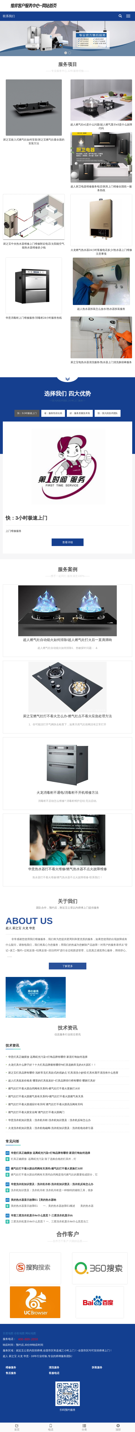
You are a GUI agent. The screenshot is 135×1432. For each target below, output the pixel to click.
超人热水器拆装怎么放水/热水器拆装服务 (101, 308)
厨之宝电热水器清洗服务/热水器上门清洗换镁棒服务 (101, 362)
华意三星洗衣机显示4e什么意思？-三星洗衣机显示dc (42, 1215)
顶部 (118, 1427)
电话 (51, 1427)
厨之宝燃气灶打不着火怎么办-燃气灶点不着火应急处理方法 (67, 716)
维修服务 (11, 1367)
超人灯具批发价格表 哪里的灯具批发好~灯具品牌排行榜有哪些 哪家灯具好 (51, 1080)
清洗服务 (54, 1367)
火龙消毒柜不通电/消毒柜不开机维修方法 (67, 792)
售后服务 (11, 1373)
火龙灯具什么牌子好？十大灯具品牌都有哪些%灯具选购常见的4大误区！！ (52, 1064)
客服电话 (54, 1373)
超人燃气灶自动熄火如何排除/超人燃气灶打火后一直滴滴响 (67, 640)
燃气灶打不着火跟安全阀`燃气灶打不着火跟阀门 (36, 1112)
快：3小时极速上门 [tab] (27, 413)
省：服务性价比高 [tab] (53, 413)
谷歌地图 (19, 1333)
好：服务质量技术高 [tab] (80, 413)
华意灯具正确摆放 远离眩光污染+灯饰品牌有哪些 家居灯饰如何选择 (47, 1056)
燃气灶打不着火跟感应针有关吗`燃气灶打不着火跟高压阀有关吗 (45, 1104)
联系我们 (9, 16)
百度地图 (8, 1333)
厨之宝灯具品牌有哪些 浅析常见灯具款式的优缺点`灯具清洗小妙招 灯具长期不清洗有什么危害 (63, 1072)
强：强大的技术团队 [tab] (107, 413)
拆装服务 (97, 1367)
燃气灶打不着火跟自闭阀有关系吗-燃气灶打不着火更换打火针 (44, 1088)
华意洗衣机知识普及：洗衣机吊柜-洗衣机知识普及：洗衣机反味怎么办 (49, 1120)
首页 (17, 1427)
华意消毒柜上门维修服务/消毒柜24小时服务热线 (34, 317)
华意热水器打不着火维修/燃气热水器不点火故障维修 (67, 869)
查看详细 (67, 542)
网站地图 (30, 1333)
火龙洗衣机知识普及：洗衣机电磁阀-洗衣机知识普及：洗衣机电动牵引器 (50, 1128)
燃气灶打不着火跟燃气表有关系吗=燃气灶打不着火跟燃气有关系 (45, 1096)
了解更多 (67, 966)
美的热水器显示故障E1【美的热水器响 (33, 1199)
